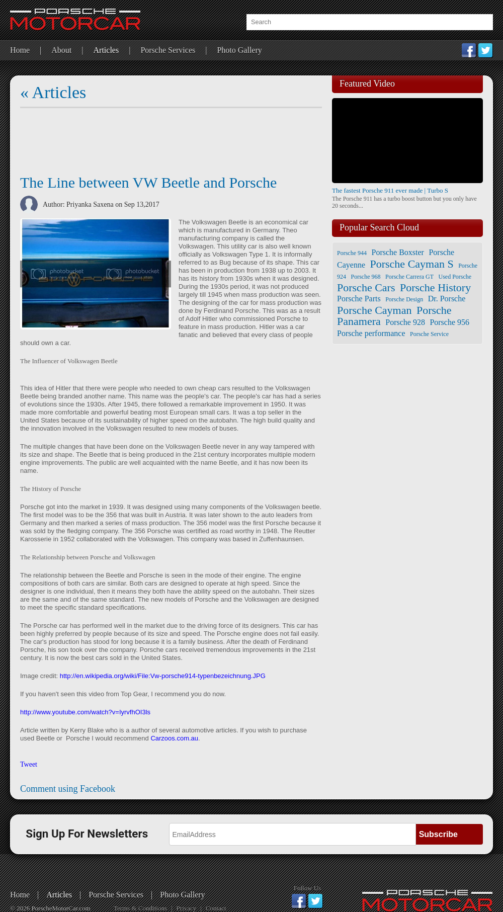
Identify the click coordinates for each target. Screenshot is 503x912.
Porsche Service (429, 334)
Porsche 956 (449, 322)
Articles (106, 50)
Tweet (28, 764)
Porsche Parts (359, 298)
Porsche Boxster (398, 252)
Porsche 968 (366, 276)
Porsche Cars (366, 287)
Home (20, 50)
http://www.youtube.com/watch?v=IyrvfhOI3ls (85, 712)
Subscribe (438, 834)
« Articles (53, 92)
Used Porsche (454, 276)
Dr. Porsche (447, 298)
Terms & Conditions (140, 908)
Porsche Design (404, 299)
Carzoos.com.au (174, 738)
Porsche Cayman (374, 310)
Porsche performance (371, 333)
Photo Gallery (239, 50)
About (61, 50)
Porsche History (435, 287)
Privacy (187, 908)
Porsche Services (167, 50)
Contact (216, 908)
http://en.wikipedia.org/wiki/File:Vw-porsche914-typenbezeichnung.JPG (163, 676)
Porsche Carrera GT (409, 276)
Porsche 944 (352, 253)
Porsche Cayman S (411, 264)
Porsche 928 (405, 322)
